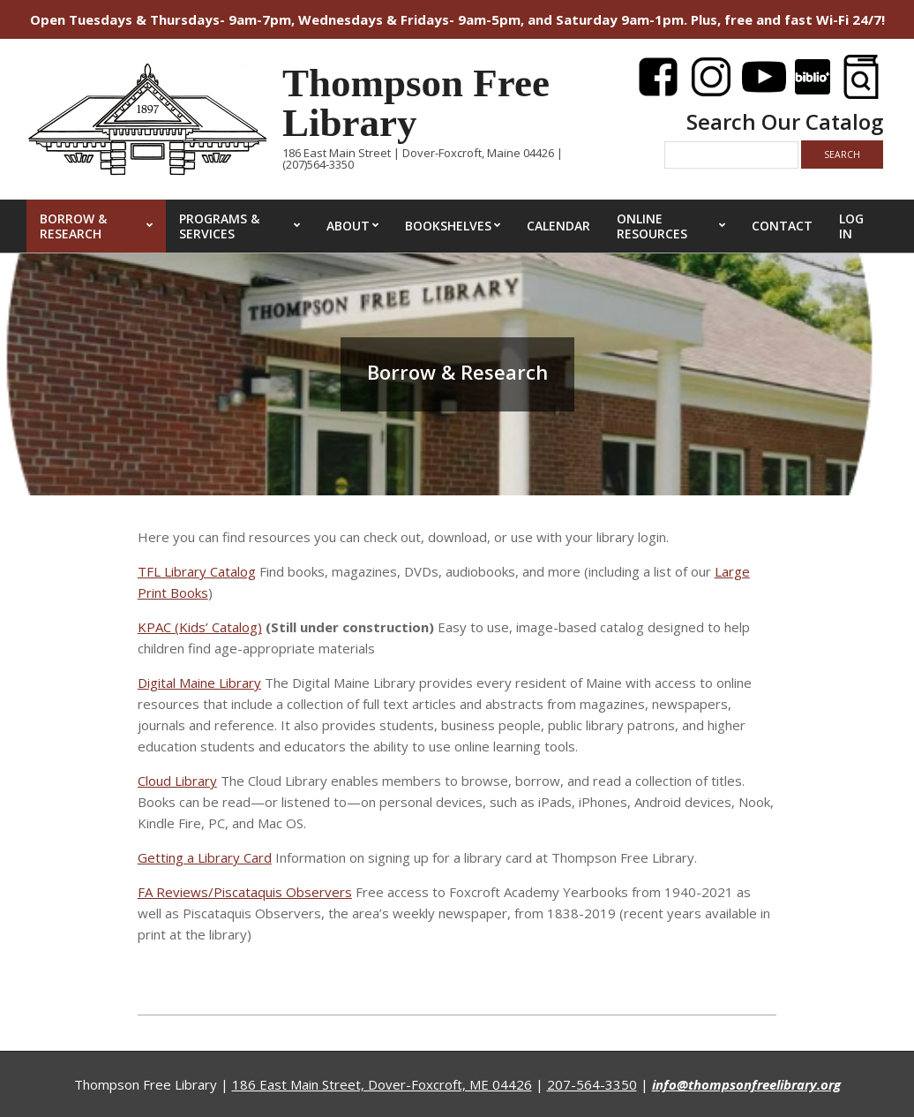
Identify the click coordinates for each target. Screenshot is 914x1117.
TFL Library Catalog (197, 571)
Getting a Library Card (205, 857)
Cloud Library (177, 780)
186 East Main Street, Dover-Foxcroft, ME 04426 (382, 1084)
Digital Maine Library (199, 682)
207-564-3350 (592, 1084)
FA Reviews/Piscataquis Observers (245, 892)
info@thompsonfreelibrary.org (746, 1084)
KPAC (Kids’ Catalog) (200, 627)
